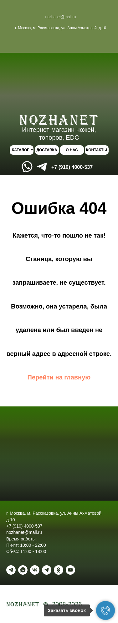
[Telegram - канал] (46, 570)
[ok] (58, 570)
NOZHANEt (59, 119)
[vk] (34, 570)
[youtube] (70, 570)
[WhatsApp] (23, 570)
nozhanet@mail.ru (60, 17)
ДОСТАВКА (46, 150)
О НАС (72, 150)
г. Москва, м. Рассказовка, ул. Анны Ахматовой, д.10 (60, 28)
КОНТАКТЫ (96, 150)
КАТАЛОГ (20, 150)
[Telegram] (11, 570)
